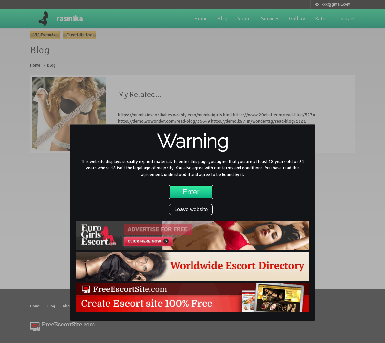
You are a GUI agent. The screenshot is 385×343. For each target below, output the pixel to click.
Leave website (191, 209)
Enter (191, 192)
